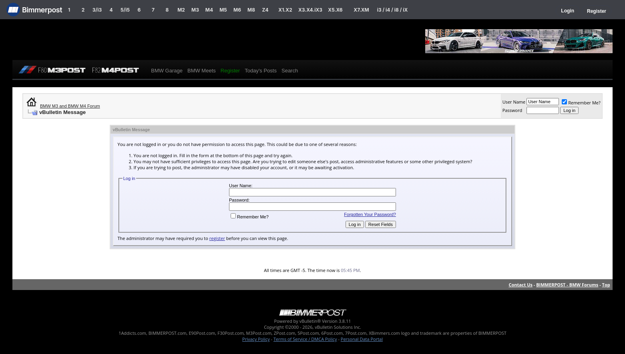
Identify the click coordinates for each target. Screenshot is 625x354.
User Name (514, 102)
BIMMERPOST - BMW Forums (567, 285)
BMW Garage (167, 71)
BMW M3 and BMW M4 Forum (70, 106)
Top (606, 285)
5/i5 (125, 10)
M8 (251, 10)
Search (289, 71)
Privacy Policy (256, 339)
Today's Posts (261, 71)
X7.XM (361, 10)
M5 (223, 10)
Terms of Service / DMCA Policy (305, 339)
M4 (209, 10)
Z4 (265, 10)
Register (596, 11)
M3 (195, 10)
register (217, 238)
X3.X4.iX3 (310, 10)
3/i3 (97, 10)
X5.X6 (335, 10)
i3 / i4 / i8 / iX (392, 10)
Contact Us (520, 285)
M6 (237, 10)
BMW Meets (201, 71)
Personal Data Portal (362, 339)
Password (512, 110)
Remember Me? (581, 103)
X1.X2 (285, 10)
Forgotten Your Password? (370, 214)
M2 (181, 10)
